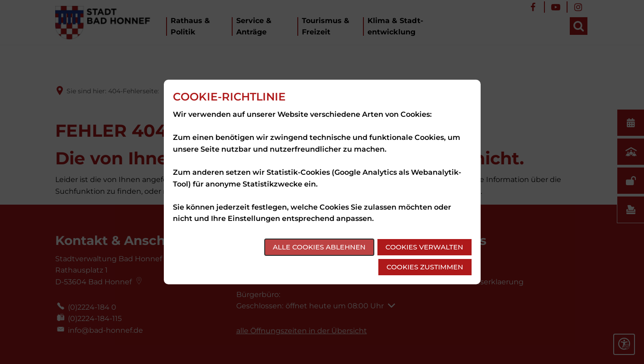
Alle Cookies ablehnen (319, 247)
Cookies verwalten (424, 247)
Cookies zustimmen (424, 267)
